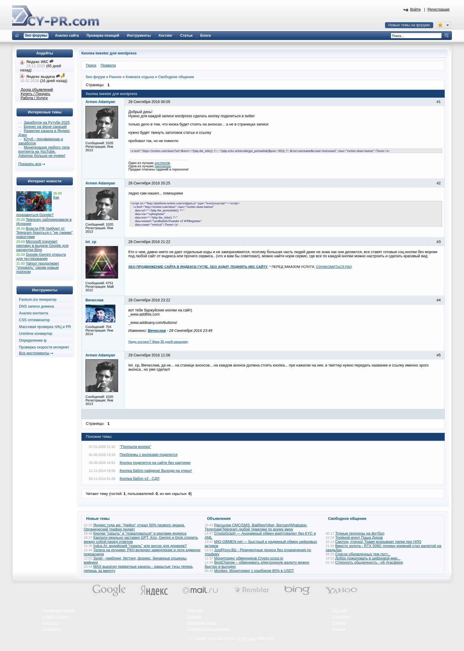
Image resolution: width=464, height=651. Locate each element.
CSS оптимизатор (34, 320)
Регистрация (439, 9)
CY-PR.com (246, 638)
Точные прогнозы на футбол (359, 533)
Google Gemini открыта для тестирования (41, 257)
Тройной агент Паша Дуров (359, 538)
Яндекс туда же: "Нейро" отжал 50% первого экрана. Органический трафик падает (134, 527)
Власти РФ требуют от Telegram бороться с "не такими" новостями (44, 232)
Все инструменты (34, 353)
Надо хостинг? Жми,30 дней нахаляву (158, 341)
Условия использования (208, 629)
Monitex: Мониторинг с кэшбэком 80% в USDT (254, 571)
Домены (339, 623)
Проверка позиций (59, 610)
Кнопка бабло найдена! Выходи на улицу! (156, 471)
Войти (415, 9)
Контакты (51, 623)
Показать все (29, 164)
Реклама (194, 610)
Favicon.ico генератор (38, 300)
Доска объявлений (37, 90)
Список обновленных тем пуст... (363, 554)
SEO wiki (339, 610)
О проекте (51, 629)
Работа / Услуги (34, 98)
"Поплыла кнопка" (135, 447)
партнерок (162, 166)
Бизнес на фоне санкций (45, 127)
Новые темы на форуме (409, 25)
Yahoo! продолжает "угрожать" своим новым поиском (37, 267)
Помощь (194, 617)
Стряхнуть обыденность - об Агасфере (369, 562)
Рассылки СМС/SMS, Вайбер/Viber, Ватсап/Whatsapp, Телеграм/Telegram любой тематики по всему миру (256, 527)
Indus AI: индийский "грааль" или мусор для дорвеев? (140, 546)
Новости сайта (55, 617)
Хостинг (339, 629)
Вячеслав (157, 331)
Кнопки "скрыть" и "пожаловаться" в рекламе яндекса (139, 533)
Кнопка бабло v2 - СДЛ (140, 479)
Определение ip (33, 340)
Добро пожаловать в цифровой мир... (368, 558)
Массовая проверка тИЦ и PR (45, 327)
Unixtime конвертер (35, 334)
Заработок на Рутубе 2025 (47, 122)
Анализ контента (33, 313)
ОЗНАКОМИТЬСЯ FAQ (334, 267)
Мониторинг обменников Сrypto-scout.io (248, 558)
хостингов (162, 163)
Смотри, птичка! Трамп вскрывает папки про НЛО (378, 542)
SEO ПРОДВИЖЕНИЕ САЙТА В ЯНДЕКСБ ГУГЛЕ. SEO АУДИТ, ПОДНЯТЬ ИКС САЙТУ (198, 267)
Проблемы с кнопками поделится (149, 455)
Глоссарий (341, 617)
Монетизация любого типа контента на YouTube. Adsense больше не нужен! (44, 151)
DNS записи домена (36, 306)
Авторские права (202, 623)
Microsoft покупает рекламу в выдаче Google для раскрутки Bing (42, 245)
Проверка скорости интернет (44, 347)
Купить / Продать (35, 94)
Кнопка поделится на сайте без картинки (155, 463)
